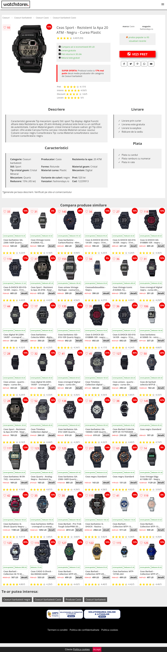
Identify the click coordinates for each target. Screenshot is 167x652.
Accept (97, 649)
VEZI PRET (137, 54)
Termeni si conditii (58, 629)
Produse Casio (73, 599)
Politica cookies (109, 629)
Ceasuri (6, 17)
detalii (24, 246)
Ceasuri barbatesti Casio (64, 17)
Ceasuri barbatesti (23, 17)
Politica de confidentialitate (84, 629)
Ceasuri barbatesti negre (17, 599)
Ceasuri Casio (42, 17)
